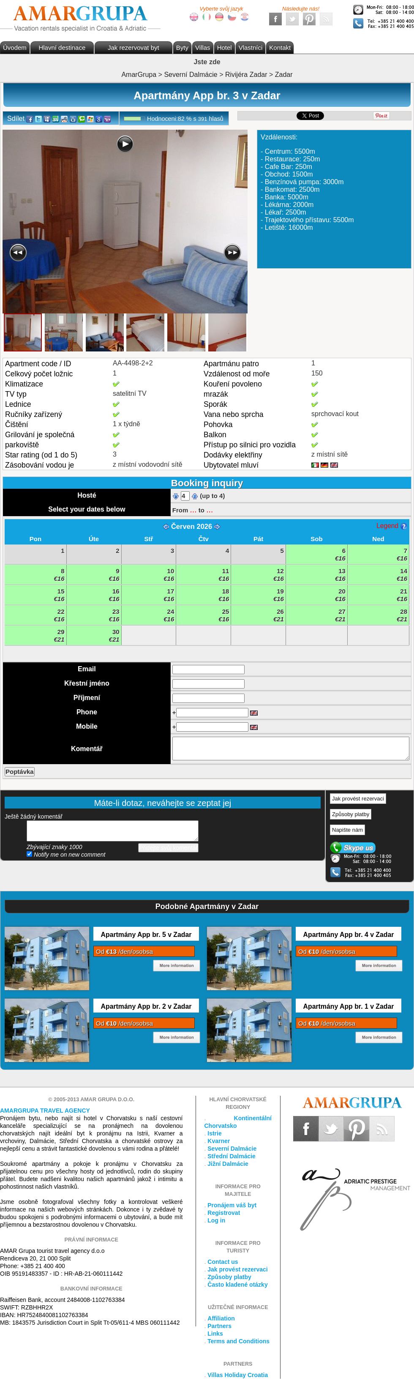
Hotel (224, 47)
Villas (202, 47)
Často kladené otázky (237, 1284)
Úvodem (15, 47)
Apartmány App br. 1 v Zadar (348, 1006)
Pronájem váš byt (231, 1205)
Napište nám (347, 830)
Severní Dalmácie (231, 1148)
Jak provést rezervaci (358, 798)
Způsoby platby (350, 814)
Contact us (222, 1261)
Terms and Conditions (238, 1341)
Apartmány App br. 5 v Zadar (146, 934)
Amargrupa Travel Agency (45, 1110)
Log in (216, 1220)
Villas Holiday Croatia (237, 1375)
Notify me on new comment (66, 854)
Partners (219, 1326)
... (193, 509)
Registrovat (223, 1212)
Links (215, 1333)
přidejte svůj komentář (113, 830)
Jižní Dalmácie (227, 1163)
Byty (182, 47)
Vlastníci (251, 47)
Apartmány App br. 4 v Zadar (348, 934)
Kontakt (280, 47)
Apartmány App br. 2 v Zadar (146, 1006)
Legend (391, 525)
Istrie (214, 1133)
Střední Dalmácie (231, 1156)
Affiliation (221, 1318)
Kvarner (218, 1141)
